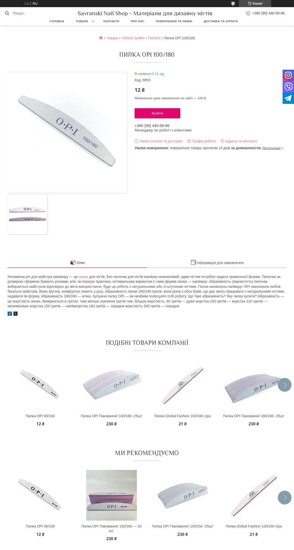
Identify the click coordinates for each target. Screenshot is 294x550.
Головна (57, 21)
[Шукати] (7, 13)
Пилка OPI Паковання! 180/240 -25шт (253, 416)
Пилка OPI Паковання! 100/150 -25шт (182, 526)
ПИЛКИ (154, 38)
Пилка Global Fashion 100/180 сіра (182, 416)
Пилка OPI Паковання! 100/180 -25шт (111, 416)
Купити (157, 113)
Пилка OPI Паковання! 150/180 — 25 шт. (111, 528)
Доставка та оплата (221, 21)
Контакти (111, 21)
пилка (83, 277)
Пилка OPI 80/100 (40, 416)
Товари (82, 21)
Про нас (137, 21)
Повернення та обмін (174, 21)
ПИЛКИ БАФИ (133, 38)
